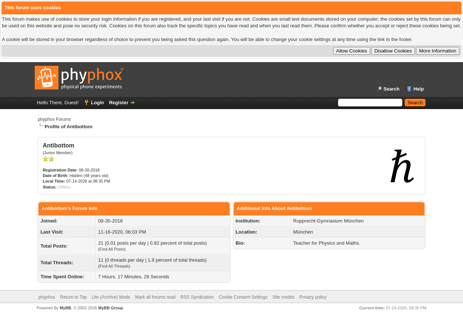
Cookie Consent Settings (243, 297)
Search (391, 89)
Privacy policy (313, 297)
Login (97, 102)
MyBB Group (110, 308)
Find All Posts (111, 249)
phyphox (46, 297)
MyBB (65, 308)
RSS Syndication (197, 297)
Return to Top (73, 297)
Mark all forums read (155, 297)
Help (418, 89)
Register (118, 102)
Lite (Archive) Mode (111, 297)
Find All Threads (114, 266)
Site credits (283, 297)
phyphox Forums (54, 119)
